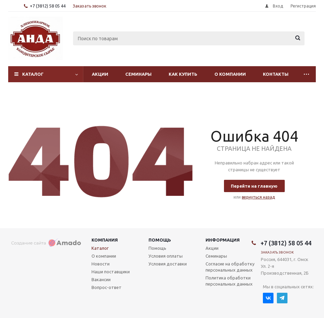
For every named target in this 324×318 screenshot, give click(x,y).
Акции (100, 74)
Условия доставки (168, 263)
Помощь (160, 239)
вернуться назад (258, 197)
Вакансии (101, 279)
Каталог (33, 74)
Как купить (183, 74)
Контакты (275, 74)
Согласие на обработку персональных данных (230, 266)
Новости (100, 263)
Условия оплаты (166, 256)
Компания (104, 239)
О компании (230, 74)
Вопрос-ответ (106, 287)
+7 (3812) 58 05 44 (48, 5)
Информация (223, 239)
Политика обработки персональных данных (229, 280)
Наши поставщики (110, 271)
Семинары (138, 74)
